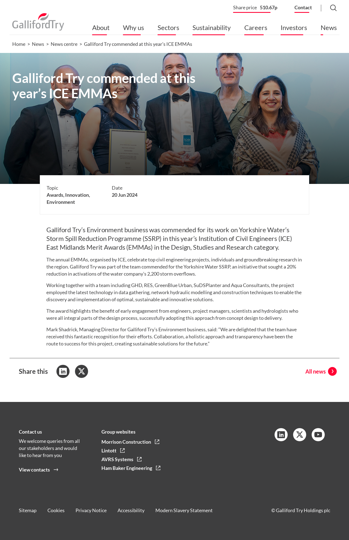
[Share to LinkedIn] (63, 371)
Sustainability (211, 27)
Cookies (56, 510)
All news (315, 371)
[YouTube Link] (318, 434)
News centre (64, 44)
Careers (255, 27)
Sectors (168, 27)
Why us (133, 27)
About (101, 27)
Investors (294, 27)
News (329, 27)
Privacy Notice (91, 510)
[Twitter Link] (299, 434)
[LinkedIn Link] (281, 434)
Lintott (108, 450)
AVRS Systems (117, 459)
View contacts (34, 470)
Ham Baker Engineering (126, 468)
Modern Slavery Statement (184, 510)
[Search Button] (328, 8)
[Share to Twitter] (81, 371)
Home (18, 44)
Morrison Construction (126, 442)
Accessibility (131, 510)
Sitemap (28, 510)
